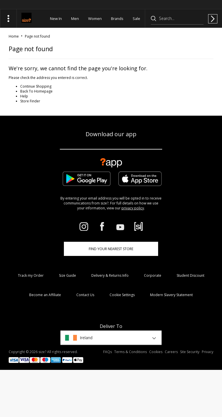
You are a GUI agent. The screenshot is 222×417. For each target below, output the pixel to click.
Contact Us (85, 294)
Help (24, 96)
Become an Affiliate (45, 294)
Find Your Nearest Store (111, 248)
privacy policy (132, 208)
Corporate (152, 275)
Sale (136, 18)
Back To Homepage (36, 91)
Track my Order (31, 275)
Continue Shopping (35, 86)
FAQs (107, 351)
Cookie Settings (122, 294)
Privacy (207, 351)
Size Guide (67, 275)
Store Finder (30, 101)
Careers (171, 351)
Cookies (155, 351)
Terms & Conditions (130, 351)
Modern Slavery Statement (171, 294)
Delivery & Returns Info (110, 275)
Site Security (189, 351)
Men (75, 18)
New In (56, 18)
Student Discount (190, 275)
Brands (117, 18)
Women (95, 18)
